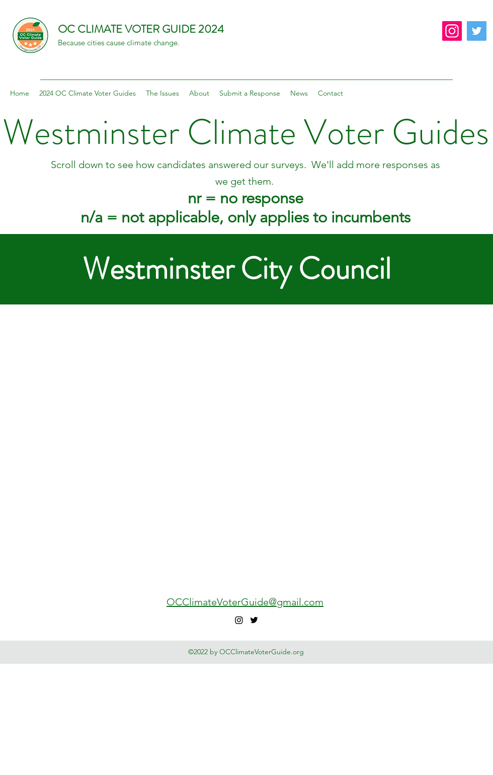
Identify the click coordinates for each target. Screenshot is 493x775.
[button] (87, 93)
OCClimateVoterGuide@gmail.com (245, 602)
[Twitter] (476, 31)
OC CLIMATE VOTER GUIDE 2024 (141, 29)
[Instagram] (452, 31)
